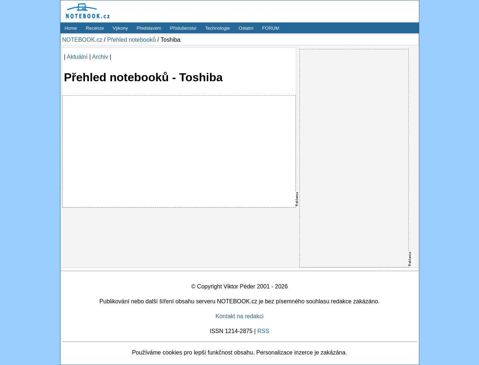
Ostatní (246, 28)
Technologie (217, 28)
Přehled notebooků (131, 40)
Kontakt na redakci (239, 316)
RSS (263, 331)
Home (71, 28)
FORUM (270, 28)
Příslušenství (183, 28)
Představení (148, 28)
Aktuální (77, 57)
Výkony (120, 28)
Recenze (95, 28)
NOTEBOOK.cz (82, 40)
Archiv (100, 57)
